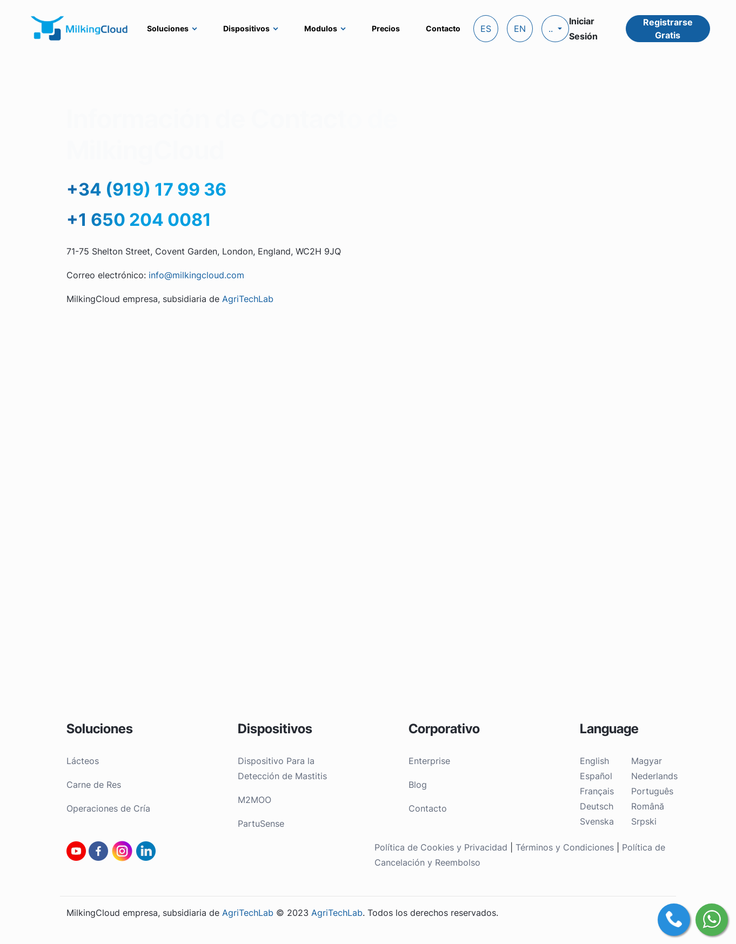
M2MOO (254, 799)
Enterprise (429, 760)
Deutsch (596, 806)
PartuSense (261, 823)
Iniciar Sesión (583, 29)
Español (596, 776)
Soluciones (168, 28)
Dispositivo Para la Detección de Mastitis (282, 768)
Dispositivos (246, 28)
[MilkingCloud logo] (80, 28)
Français (597, 791)
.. (552, 28)
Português (652, 791)
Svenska (597, 821)
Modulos (320, 28)
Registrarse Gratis (668, 29)
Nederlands (654, 776)
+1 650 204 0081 (138, 219)
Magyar (646, 760)
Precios (386, 28)
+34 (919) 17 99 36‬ (146, 189)
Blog (418, 784)
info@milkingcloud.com (196, 275)
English (594, 760)
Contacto (443, 28)
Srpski (644, 821)
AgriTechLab (247, 298)
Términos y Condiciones (565, 847)
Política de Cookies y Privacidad (442, 847)
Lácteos (82, 760)
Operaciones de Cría (108, 808)
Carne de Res (93, 784)
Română (647, 806)
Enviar (650, 327)
